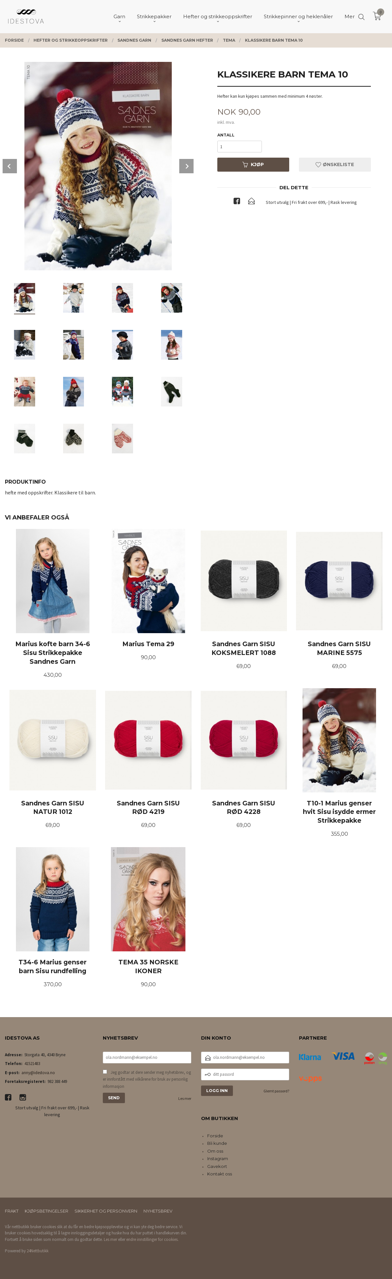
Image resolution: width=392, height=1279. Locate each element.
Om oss (215, 1151)
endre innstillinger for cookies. (152, 1239)
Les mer (184, 1098)
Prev (10, 166)
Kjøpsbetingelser (46, 1211)
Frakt (12, 1211)
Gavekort (217, 1166)
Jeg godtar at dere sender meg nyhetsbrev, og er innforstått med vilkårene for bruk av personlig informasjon (147, 1079)
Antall (226, 135)
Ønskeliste (335, 164)
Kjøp (253, 164)
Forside (215, 1135)
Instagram (217, 1158)
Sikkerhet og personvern (105, 1211)
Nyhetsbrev (157, 1211)
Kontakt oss (219, 1173)
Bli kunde (217, 1143)
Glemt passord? (276, 1090)
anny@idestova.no (38, 1072)
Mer (350, 16)
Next (186, 166)
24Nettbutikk (37, 1251)
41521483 (32, 1063)
